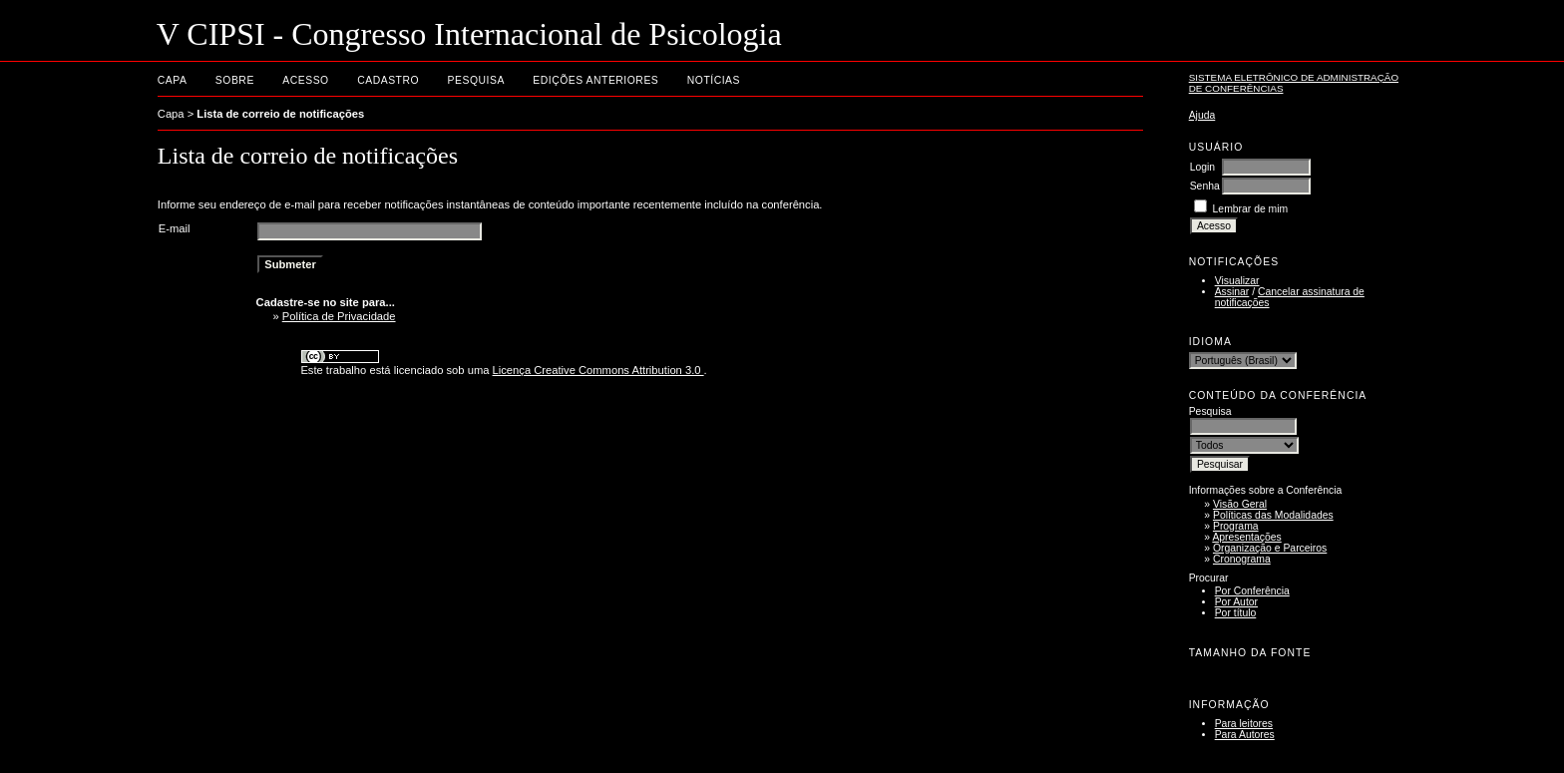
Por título (1236, 612)
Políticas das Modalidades (1273, 515)
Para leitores (1244, 723)
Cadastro (388, 80)
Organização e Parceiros (1270, 548)
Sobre (234, 80)
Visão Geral (1240, 504)
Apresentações (1246, 537)
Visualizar (1237, 280)
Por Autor (1236, 601)
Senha (1205, 186)
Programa (1236, 526)
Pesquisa (476, 80)
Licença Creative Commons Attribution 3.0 (598, 370)
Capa (173, 80)
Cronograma (1242, 559)
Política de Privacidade (339, 316)
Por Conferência (1252, 590)
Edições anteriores (595, 80)
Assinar (1232, 291)
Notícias (713, 80)
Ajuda (1202, 115)
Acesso (305, 80)
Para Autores (1245, 734)
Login (1202, 167)
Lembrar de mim (1251, 208)
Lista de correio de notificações (280, 114)
